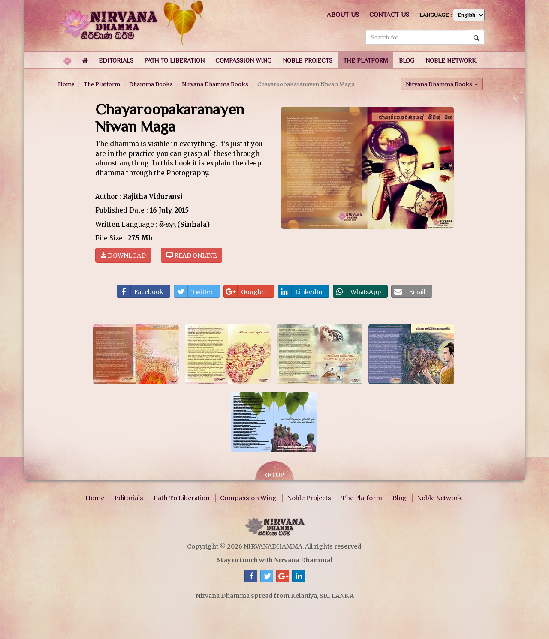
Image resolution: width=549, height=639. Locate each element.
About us (343, 14)
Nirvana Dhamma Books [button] (442, 83)
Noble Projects (309, 498)
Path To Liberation (182, 498)
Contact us (389, 14)
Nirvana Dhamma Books (215, 84)
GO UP (274, 472)
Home (66, 84)
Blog (399, 498)
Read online (191, 255)
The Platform (102, 84)
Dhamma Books (151, 84)
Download (123, 255)
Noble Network (439, 498)
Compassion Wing (248, 498)
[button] (116, 60)
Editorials (129, 498)
